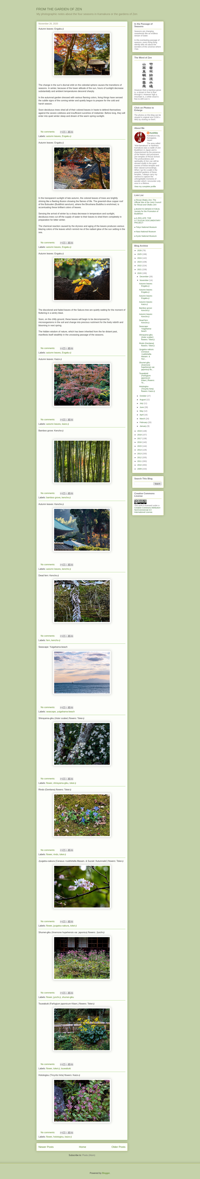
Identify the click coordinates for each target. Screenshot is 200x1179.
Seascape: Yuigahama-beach (53, 647)
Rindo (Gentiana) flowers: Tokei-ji (54, 789)
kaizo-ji (65, 424)
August (143, 400)
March (143, 419)
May (142, 411)
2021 (139, 269)
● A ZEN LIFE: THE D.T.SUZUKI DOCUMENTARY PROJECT (147, 220)
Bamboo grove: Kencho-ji (50, 430)
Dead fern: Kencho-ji (48, 575)
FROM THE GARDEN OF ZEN (59, 9)
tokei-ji (73, 783)
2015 (139, 446)
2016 (139, 442)
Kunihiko (154, 133)
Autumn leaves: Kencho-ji (51, 504)
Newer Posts (46, 1146)
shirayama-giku (60, 783)
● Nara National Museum (145, 231)
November (144, 280)
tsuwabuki (66, 1068)
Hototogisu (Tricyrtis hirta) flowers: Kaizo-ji (59, 1075)
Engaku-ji (66, 136)
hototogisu (58, 1137)
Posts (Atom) (88, 1155)
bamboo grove (53, 497)
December (144, 276)
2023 (139, 262)
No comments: (48, 132)
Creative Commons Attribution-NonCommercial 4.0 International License (147, 510)
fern (48, 640)
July (142, 403)
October (143, 396)
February (144, 422)
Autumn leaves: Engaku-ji (51, 29)
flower (49, 783)
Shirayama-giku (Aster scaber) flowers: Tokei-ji (61, 718)
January (143, 426)
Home (82, 1146)
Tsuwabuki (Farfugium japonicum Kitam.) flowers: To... (147, 378)
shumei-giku (68, 997)
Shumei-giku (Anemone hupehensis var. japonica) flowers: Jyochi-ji (71, 932)
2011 (139, 461)
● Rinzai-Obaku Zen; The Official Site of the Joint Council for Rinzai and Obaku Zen (147, 202)
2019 (139, 431)
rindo (55, 854)
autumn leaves (53, 136)
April (142, 415)
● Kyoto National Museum (145, 236)
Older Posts (118, 1146)
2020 (139, 273)
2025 (139, 254)
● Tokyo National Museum (145, 227)
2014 (139, 450)
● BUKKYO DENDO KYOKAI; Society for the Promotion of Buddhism (147, 211)
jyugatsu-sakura (61, 926)
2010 (139, 465)
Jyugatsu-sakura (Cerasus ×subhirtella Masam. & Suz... (146, 354)
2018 (139, 435)
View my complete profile (145, 186)
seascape (51, 711)
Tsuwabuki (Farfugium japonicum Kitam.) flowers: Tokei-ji (66, 1004)
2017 (139, 438)
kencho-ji (66, 497)
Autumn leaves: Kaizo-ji (50, 359)
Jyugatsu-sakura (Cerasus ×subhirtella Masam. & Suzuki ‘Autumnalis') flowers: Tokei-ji (80, 861)
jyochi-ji (57, 997)
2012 (139, 457)
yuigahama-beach (66, 711)
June (142, 407)
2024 (139, 258)
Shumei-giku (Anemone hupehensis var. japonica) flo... (147, 366)
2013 (139, 453)
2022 (139, 265)
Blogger (106, 1173)
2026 (139, 250)
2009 (139, 469)
